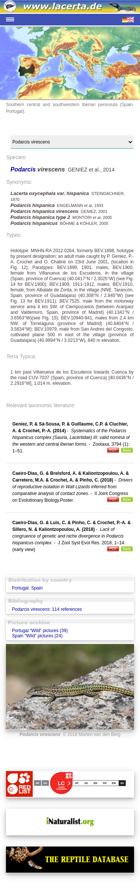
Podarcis (23, 169)
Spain (37, 588)
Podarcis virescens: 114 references (47, 609)
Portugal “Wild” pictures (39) (40, 630)
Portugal (20, 588)
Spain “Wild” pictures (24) (37, 635)
